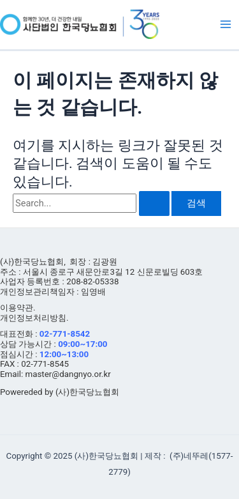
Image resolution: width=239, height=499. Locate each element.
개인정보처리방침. (34, 318)
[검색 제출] (154, 203)
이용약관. (18, 307)
